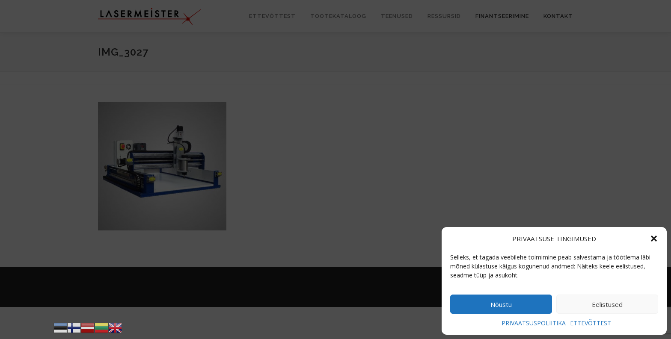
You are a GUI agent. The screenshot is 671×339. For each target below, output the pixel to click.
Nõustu (501, 304)
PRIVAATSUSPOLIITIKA (534, 323)
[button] (654, 238)
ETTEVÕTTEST (590, 323)
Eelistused (607, 304)
